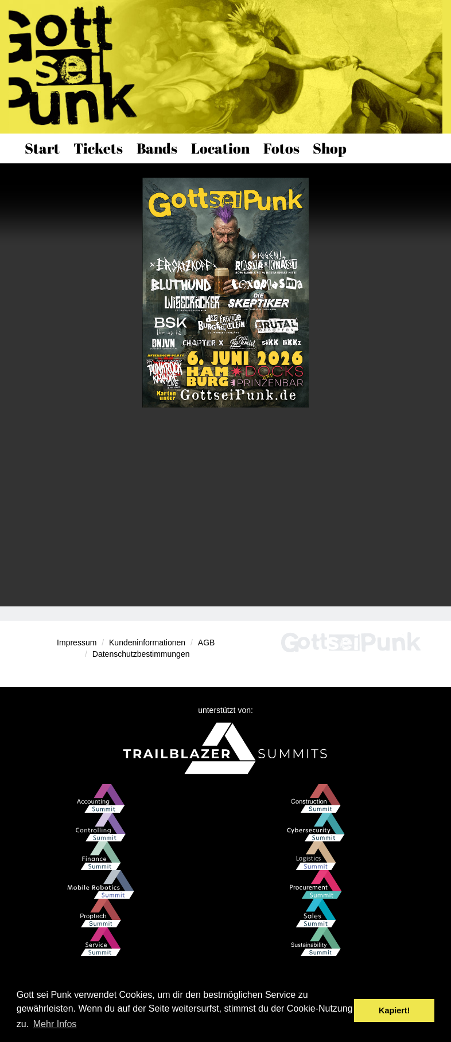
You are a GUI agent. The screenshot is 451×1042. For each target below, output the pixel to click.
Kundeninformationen (147, 642)
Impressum (76, 642)
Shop (330, 148)
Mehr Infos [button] (55, 1024)
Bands (157, 148)
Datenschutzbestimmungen (141, 654)
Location (220, 148)
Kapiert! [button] (394, 1010)
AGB (206, 642)
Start (42, 148)
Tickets (98, 148)
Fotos (281, 148)
